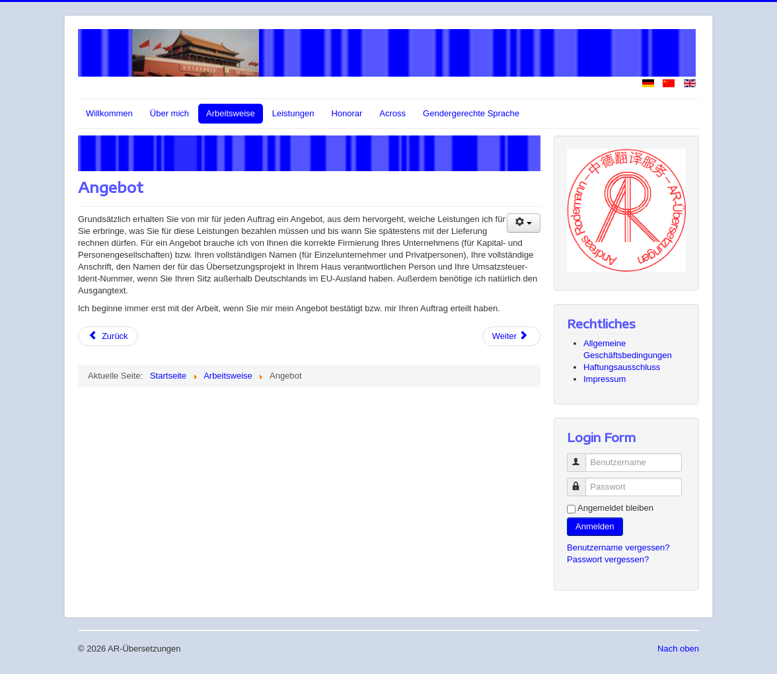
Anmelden (594, 526)
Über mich (169, 113)
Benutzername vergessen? (618, 547)
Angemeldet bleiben (615, 508)
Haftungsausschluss (621, 367)
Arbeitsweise (230, 113)
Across (392, 113)
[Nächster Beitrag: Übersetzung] (511, 336)
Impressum (604, 379)
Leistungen (293, 113)
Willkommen (109, 113)
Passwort (582, 481)
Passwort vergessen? (608, 559)
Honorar (346, 113)
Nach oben (678, 649)
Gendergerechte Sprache (471, 113)
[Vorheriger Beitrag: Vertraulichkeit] (108, 336)
